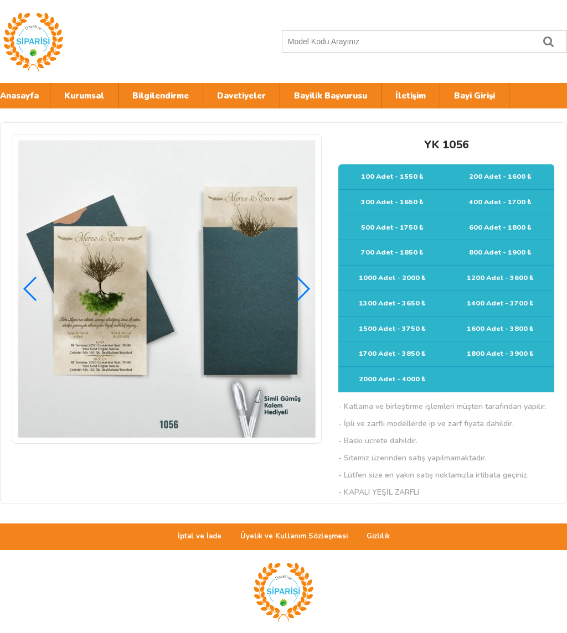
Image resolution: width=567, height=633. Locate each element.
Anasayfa (19, 95)
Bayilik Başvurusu (330, 95)
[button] (302, 289)
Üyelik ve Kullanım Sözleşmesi (294, 536)
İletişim (410, 95)
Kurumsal (84, 95)
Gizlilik (378, 536)
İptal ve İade (199, 536)
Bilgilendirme (160, 95)
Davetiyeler (241, 95)
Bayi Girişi (474, 95)
